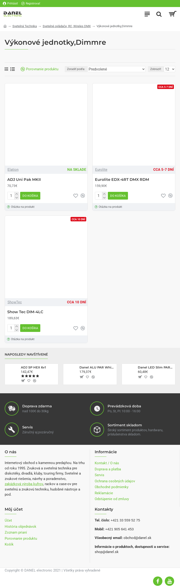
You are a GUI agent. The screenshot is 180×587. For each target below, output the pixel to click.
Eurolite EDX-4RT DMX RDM (122, 179)
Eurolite (101, 169)
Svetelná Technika (24, 26)
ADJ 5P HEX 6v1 (33, 367)
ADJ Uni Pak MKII (24, 179)
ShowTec (15, 302)
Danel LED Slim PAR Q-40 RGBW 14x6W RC (155, 367)
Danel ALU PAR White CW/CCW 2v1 (97, 367)
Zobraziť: (155, 69)
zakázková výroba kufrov (24, 484)
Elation (13, 169)
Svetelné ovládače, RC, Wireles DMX (67, 26)
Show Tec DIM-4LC (25, 312)
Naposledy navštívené (26, 355)
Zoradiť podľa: (76, 69)
